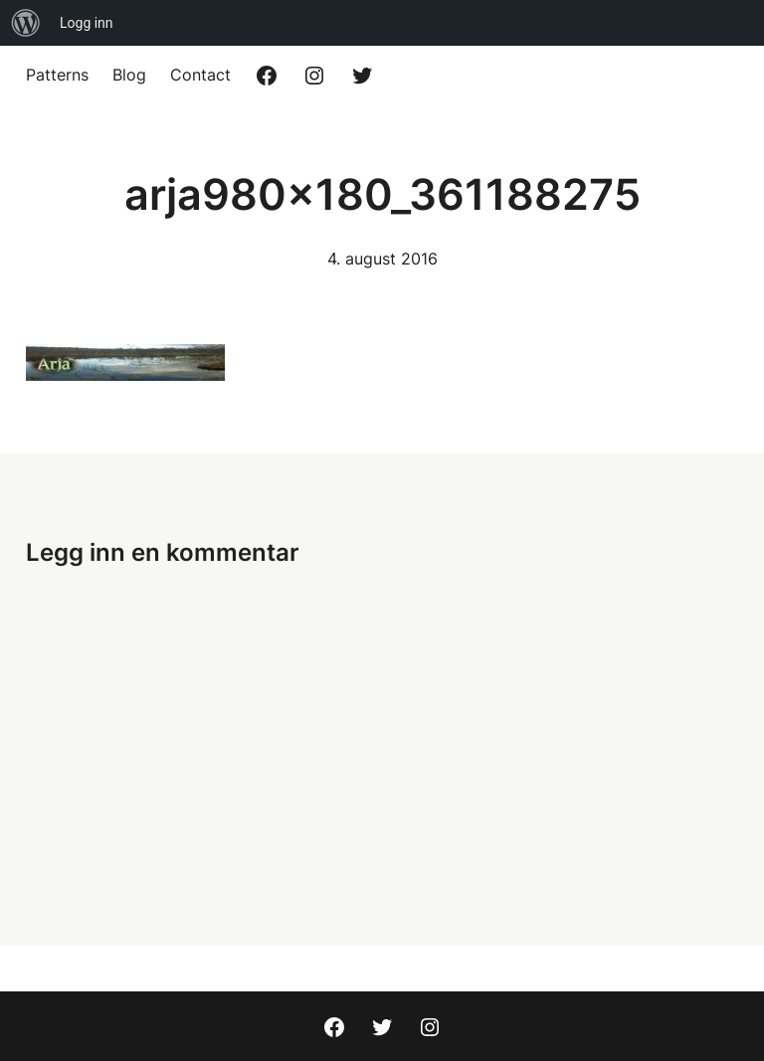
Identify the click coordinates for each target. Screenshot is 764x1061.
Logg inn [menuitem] (86, 23)
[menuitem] (26, 23)
